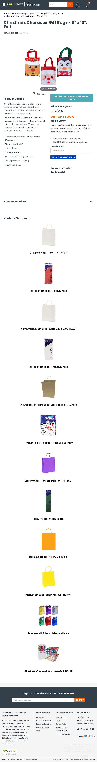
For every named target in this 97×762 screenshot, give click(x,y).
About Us (40, 717)
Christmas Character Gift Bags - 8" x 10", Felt (26, 16)
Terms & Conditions (64, 734)
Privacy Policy (61, 731)
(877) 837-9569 (33, 5)
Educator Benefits (43, 724)
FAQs (58, 721)
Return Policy (61, 724)
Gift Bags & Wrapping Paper (50, 13)
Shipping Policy (62, 727)
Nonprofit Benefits (44, 721)
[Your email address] (43, 700)
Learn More (74, 756)
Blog (38, 731)
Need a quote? (57, 172)
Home (6, 13)
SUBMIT (80, 700)
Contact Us (60, 717)
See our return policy (61, 168)
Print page (42, 94)
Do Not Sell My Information (27, 760)
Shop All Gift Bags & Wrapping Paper (72, 98)
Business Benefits (43, 727)
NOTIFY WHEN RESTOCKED (63, 157)
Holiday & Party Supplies (23, 13)
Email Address (57, 146)
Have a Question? (16, 201)
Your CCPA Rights (8, 760)
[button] (78, 5)
